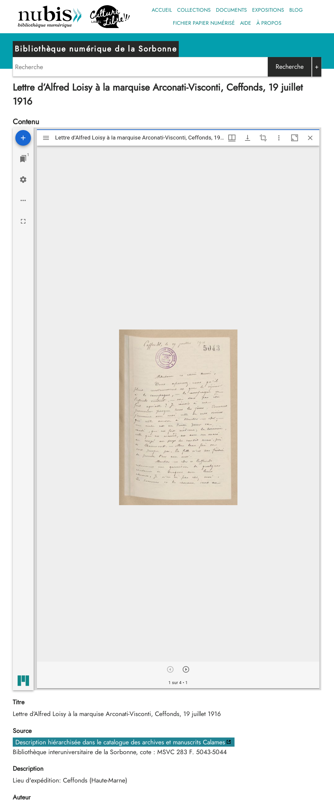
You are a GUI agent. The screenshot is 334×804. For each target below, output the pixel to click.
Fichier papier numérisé (204, 23)
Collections (194, 10)
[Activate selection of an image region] (263, 138)
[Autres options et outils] (279, 138)
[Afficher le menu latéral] (46, 138)
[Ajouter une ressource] (23, 138)
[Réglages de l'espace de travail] (23, 179)
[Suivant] (186, 669)
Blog (296, 10)
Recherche (290, 66)
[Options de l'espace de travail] (23, 200)
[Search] (140, 67)
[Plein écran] (23, 221)
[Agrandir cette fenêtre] (294, 138)
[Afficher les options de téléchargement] (247, 138)
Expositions (268, 10)
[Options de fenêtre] (232, 138)
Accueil (162, 10)
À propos (268, 23)
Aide (245, 23)
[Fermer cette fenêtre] (310, 138)
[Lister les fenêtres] (23, 159)
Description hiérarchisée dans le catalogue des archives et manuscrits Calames (120, 742)
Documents (231, 10)
